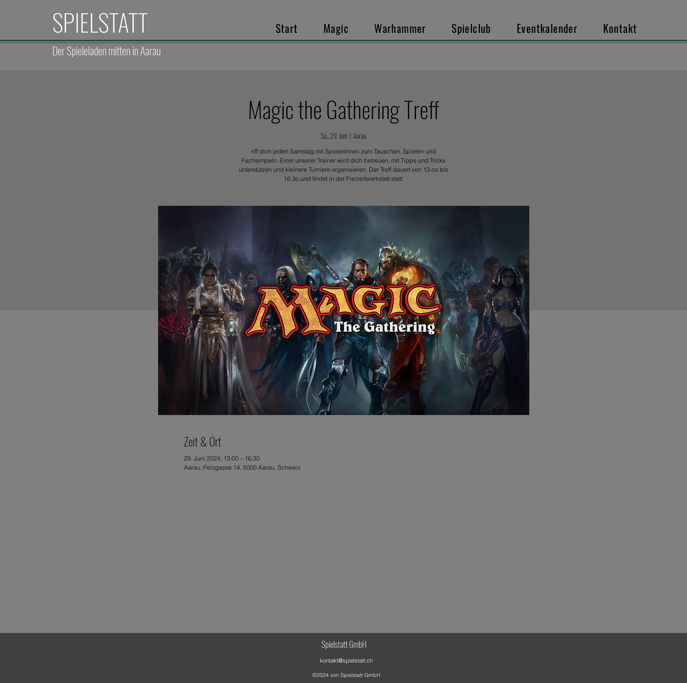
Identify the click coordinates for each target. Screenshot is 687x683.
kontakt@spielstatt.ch (346, 660)
